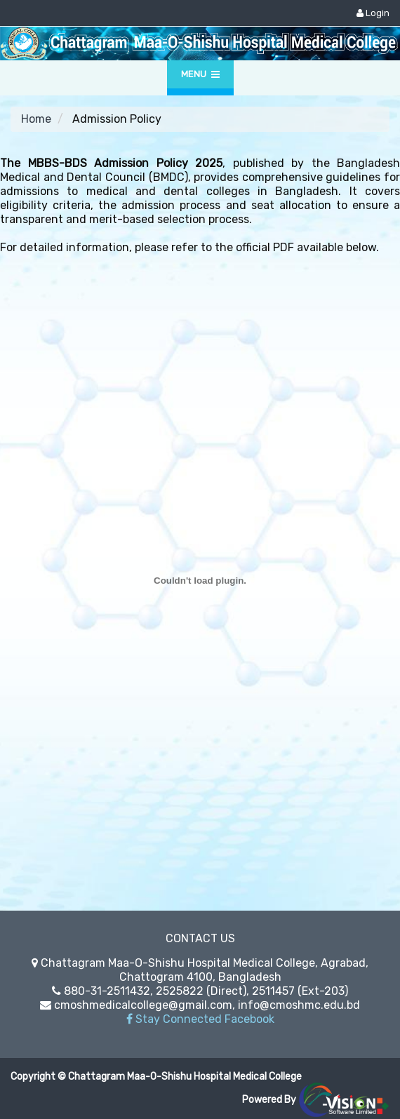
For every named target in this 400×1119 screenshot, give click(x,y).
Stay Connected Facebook (200, 1019)
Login (372, 13)
